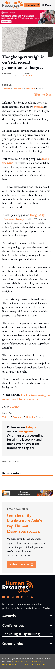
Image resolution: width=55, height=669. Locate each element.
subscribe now (23, 565)
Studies (38, 106)
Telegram (32, 427)
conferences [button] (27, 625)
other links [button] (27, 643)
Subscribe (33, 5)
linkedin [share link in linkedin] (30, 89)
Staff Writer (28, 76)
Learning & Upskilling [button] (27, 634)
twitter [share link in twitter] (6, 89)
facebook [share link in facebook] (18, 89)
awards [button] (27, 615)
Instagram (25, 431)
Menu (46, 5)
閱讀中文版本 (42, 95)
